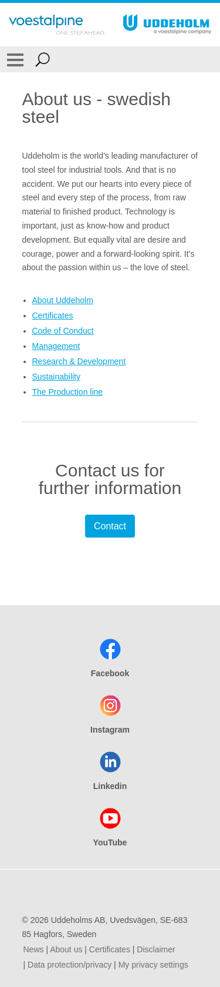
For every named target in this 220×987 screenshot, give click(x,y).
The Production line (67, 392)
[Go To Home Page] (56, 25)
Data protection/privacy (69, 964)
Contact (110, 526)
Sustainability (56, 376)
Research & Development (79, 361)
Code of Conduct (63, 330)
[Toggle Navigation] (15, 59)
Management (56, 346)
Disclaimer (156, 949)
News (33, 949)
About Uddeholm (62, 300)
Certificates (52, 315)
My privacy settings (153, 964)
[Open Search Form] (43, 59)
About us (66, 949)
